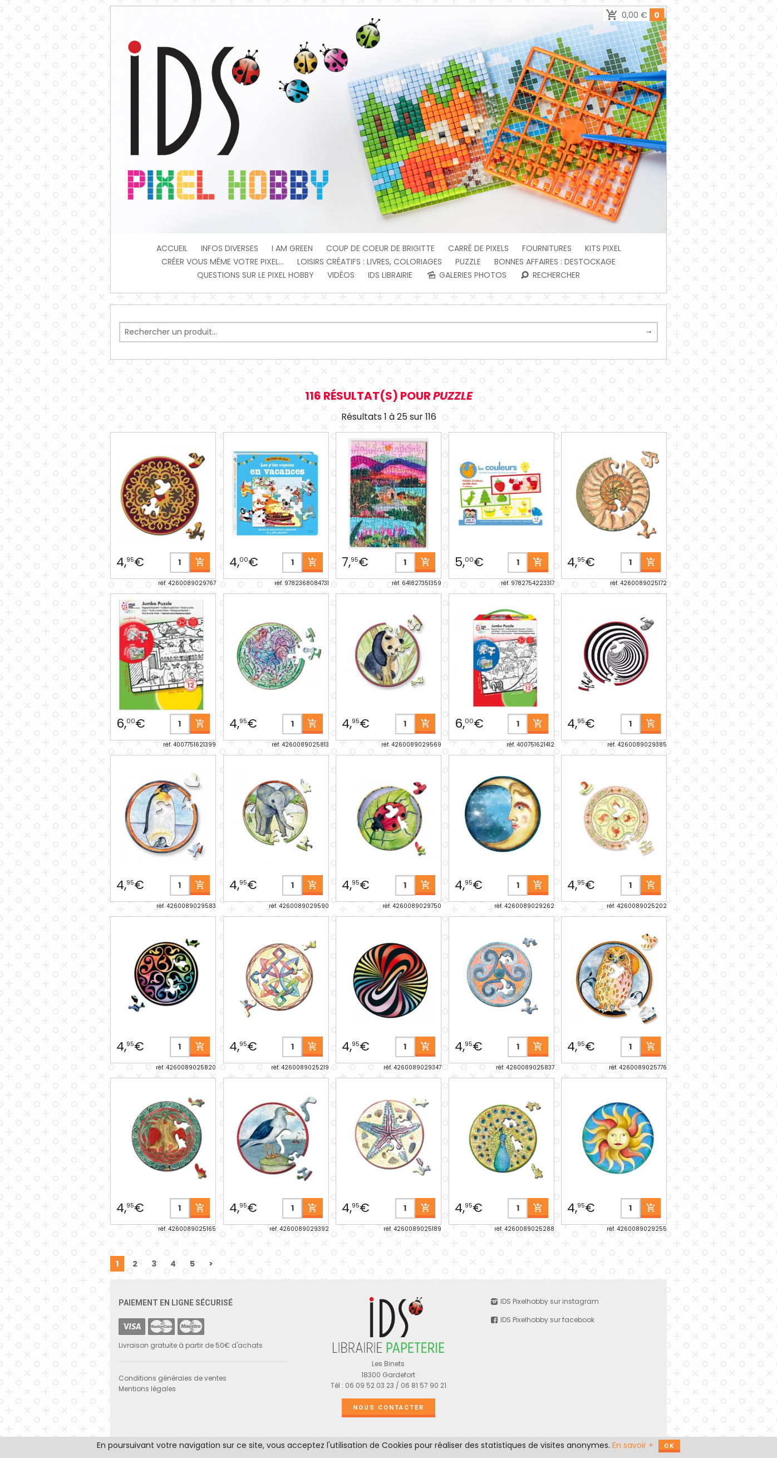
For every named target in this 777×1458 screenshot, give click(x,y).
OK (669, 1446)
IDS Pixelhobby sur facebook (542, 1319)
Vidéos (341, 275)
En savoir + (632, 1445)
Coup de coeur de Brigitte (380, 248)
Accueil (172, 248)
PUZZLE (468, 261)
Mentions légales (147, 1388)
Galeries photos (466, 275)
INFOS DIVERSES (229, 248)
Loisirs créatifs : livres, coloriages (369, 261)
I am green (292, 248)
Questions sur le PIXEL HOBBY (255, 275)
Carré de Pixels (478, 248)
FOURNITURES (547, 248)
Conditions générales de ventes (173, 1378)
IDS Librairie (390, 275)
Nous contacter (388, 1407)
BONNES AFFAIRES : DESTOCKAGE (555, 261)
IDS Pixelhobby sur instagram (544, 1301)
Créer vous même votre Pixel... (222, 261)
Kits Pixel (603, 248)
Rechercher (550, 275)
